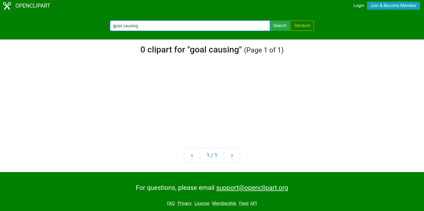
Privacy (185, 203)
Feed (244, 203)
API (253, 203)
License (201, 203)
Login (358, 5)
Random (302, 25)
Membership (224, 203)
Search (279, 25)
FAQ (171, 203)
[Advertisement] (212, 101)
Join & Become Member (393, 5)
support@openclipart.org (252, 188)
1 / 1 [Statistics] (212, 155)
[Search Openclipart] (190, 26)
